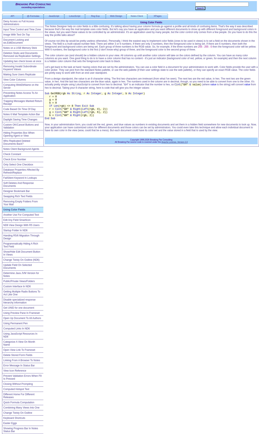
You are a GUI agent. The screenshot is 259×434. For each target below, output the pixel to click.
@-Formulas (33, 16)
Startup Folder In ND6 (15, 230)
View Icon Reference (14, 370)
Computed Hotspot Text (16, 389)
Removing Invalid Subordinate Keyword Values (19, 68)
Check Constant (12, 154)
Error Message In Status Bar (19, 365)
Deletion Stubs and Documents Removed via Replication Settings (21, 54)
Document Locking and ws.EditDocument (16, 41)
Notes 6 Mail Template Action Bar (21, 114)
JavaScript (54, 16)
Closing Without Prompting (18, 384)
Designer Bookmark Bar (16, 191)
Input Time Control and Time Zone (22, 29)
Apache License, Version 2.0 (174, 142)
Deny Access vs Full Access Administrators (18, 23)
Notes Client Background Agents (21, 149)
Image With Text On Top (16, 34)
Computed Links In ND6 (16, 328)
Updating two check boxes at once (22, 61)
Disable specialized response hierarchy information (19, 301)
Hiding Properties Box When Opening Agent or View (19, 134)
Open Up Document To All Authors (22, 318)
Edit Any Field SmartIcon (16, 220)
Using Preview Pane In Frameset (21, 313)
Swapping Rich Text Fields (18, 196)
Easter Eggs (10, 423)
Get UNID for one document (18, 307)
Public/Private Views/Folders (19, 281)
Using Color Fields (14, 209)
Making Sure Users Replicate (19, 74)
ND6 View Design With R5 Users (21, 225)
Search (200, 8)
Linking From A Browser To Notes (21, 360)
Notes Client (137, 16)
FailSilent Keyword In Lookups (20, 177)
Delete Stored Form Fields (17, 355)
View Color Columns (14, 79)
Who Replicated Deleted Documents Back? (16, 142)
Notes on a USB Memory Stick (20, 47)
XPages (158, 16)
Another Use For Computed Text (21, 214)
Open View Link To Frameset (19, 349)
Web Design (116, 16)
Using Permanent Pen (15, 323)
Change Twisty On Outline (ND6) (21, 259)
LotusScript (74, 16)
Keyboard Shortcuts (14, 418)
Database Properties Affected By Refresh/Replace (21, 171)
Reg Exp (95, 16)
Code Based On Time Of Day (19, 109)
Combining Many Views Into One (21, 407)
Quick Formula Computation (18, 402)
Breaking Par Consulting (33, 4)
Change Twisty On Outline (17, 412)
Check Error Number (14, 159)
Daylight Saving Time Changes (20, 119)
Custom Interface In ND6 (17, 286)
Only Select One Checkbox (18, 164)
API (12, 16)
